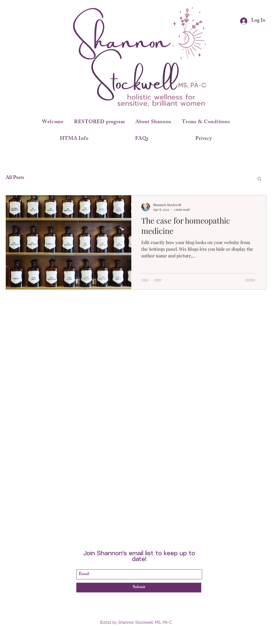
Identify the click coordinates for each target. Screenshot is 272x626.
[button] (259, 179)
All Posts (15, 178)
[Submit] (138, 587)
